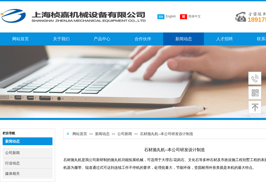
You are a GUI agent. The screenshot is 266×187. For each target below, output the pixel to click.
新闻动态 (102, 134)
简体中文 (190, 16)
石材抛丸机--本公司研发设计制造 (166, 134)
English (166, 16)
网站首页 (79, 134)
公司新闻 (124, 134)
